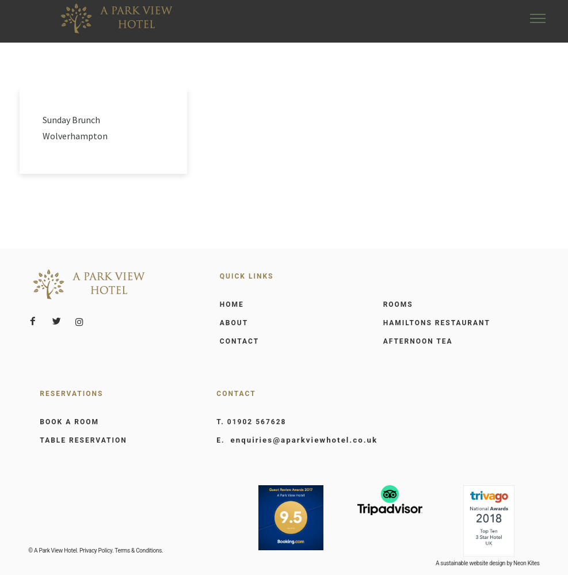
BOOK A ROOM (69, 421)
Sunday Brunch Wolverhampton (75, 127)
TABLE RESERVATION (83, 440)
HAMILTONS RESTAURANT (436, 322)
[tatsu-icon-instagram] (79, 321)
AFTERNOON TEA (418, 341)
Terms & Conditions (138, 550)
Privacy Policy (95, 550)
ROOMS (398, 304)
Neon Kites (526, 562)
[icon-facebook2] (35, 321)
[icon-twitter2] (59, 321)
